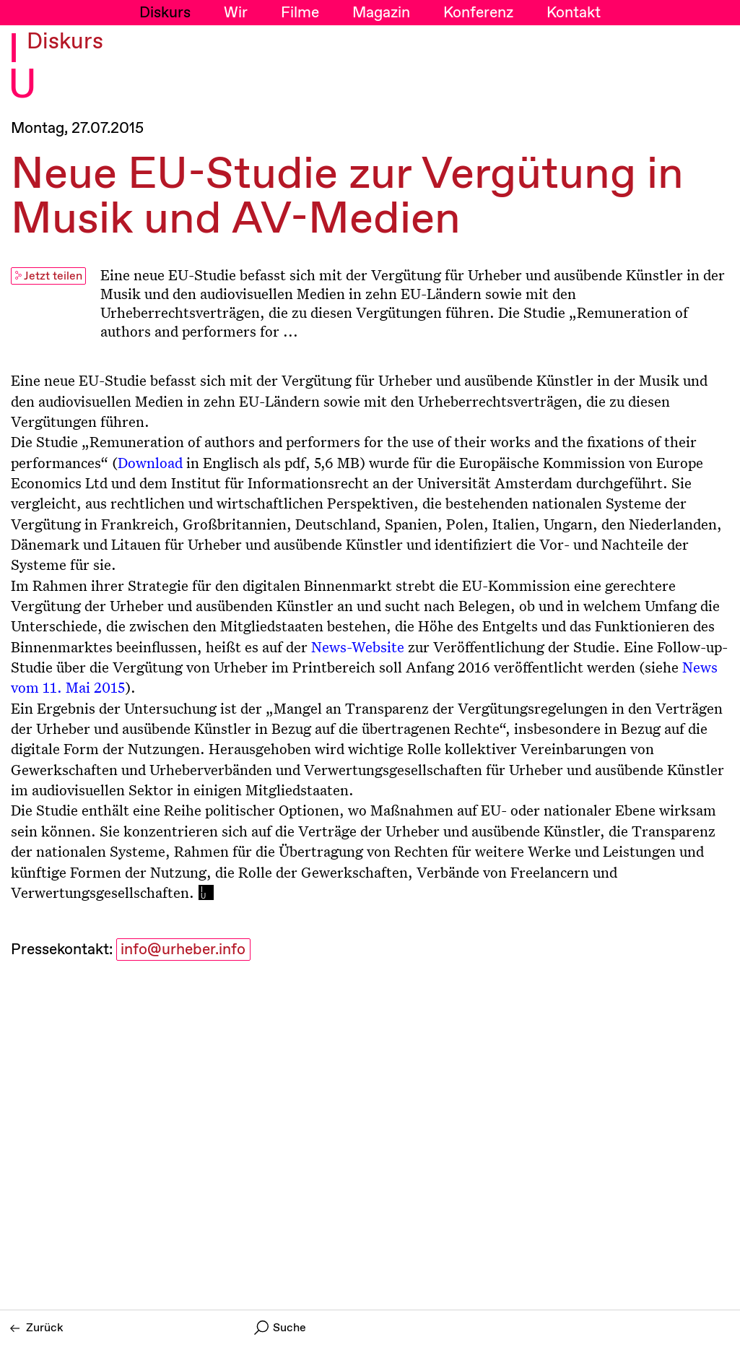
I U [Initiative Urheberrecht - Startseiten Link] (22, 67)
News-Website (357, 646)
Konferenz (478, 13)
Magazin (381, 13)
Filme (300, 13)
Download (150, 462)
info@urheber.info (183, 950)
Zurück (37, 1328)
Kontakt (574, 13)
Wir (236, 13)
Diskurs (165, 13)
